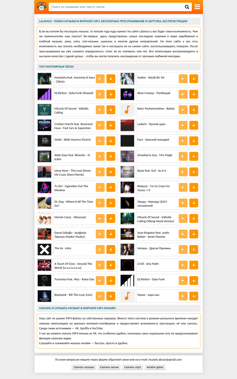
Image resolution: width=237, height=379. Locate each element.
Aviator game (155, 367)
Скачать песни (109, 367)
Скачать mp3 (132, 367)
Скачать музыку (84, 367)
